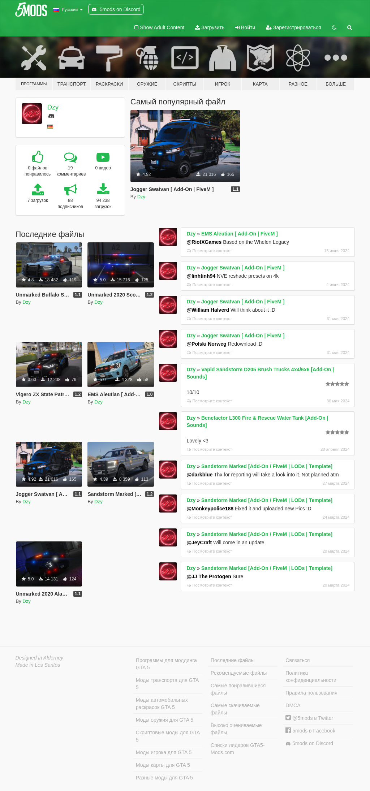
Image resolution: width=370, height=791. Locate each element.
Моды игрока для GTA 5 (164, 752)
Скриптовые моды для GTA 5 (168, 736)
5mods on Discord (309, 743)
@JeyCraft (199, 542)
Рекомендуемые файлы (239, 673)
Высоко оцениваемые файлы (236, 728)
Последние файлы (232, 660)
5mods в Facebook (310, 730)
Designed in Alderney (40, 658)
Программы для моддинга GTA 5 (166, 663)
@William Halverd (207, 310)
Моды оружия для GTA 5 (164, 720)
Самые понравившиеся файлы (238, 689)
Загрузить (209, 27)
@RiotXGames (203, 242)
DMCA (292, 705)
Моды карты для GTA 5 (163, 765)
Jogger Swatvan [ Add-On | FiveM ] (243, 268)
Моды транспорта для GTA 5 (167, 683)
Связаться (297, 660)
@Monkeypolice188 (209, 508)
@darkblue (199, 474)
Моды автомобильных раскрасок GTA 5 (162, 703)
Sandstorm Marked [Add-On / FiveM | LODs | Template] (266, 466)
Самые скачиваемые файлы (235, 709)
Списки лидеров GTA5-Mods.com (237, 748)
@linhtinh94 (200, 276)
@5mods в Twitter (309, 718)
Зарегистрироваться (293, 27)
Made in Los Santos (38, 665)
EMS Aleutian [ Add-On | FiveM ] (239, 234)
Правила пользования (311, 693)
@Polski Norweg (206, 344)
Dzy (53, 107)
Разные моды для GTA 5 (164, 778)
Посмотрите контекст (209, 250)
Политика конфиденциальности (310, 676)
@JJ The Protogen (208, 576)
